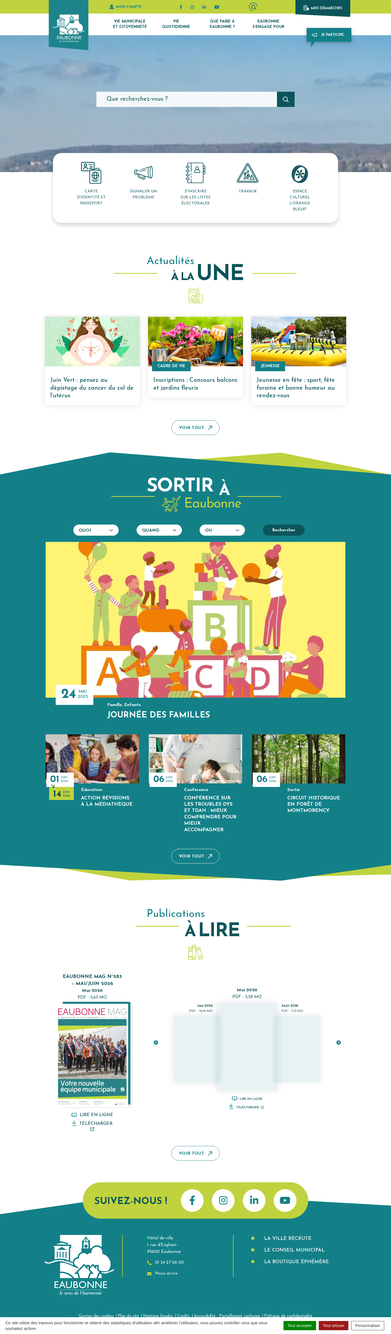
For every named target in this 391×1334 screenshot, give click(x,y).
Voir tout (195, 428)
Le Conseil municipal (293, 1250)
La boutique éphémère (296, 1262)
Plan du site (128, 1316)
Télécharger (92, 1125)
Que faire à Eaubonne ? (222, 24)
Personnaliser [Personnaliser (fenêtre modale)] (367, 1325)
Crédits (183, 1316)
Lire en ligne (92, 1115)
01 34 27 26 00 (165, 1262)
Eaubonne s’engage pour (268, 24)
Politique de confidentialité (288, 1316)
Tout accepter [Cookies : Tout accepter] (300, 1325)
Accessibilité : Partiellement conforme (227, 1316)
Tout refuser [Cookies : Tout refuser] (333, 1325)
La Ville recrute (287, 1238)
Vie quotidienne (176, 24)
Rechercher (283, 530)
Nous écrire (162, 1273)
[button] (155, 1043)
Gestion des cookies (96, 1316)
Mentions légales (158, 1316)
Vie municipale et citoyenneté (130, 24)
